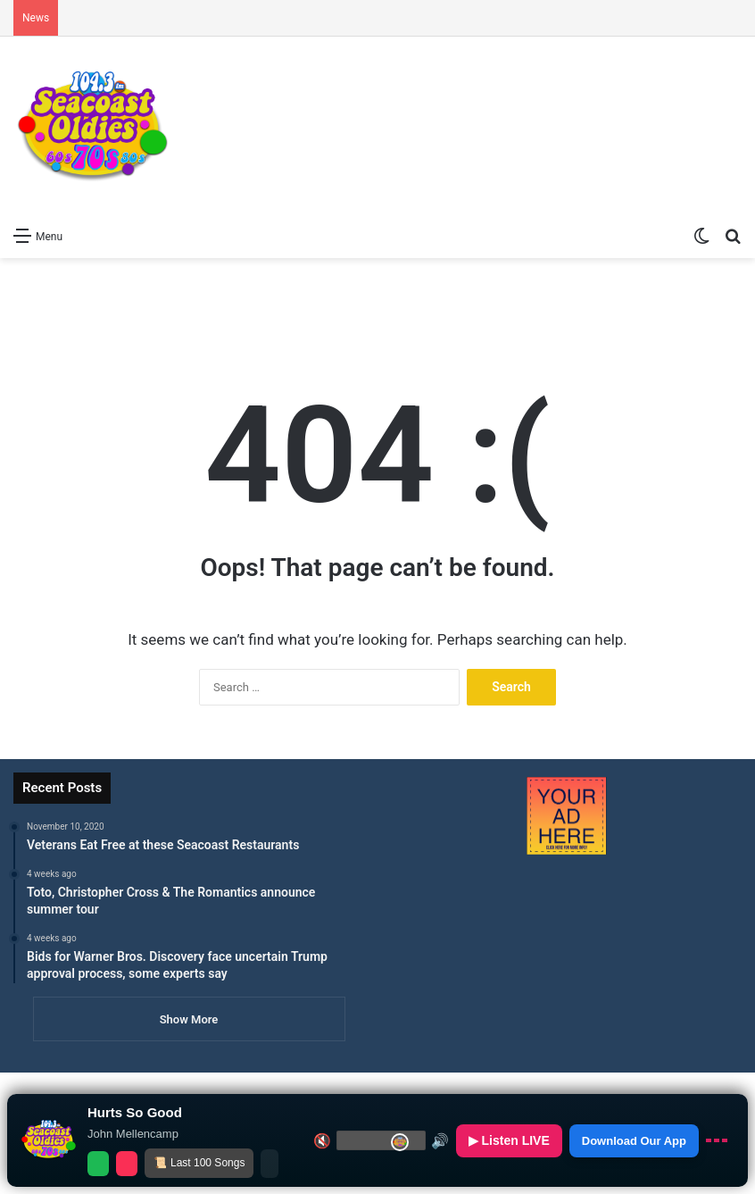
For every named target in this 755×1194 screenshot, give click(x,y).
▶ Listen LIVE (509, 1140)
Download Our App (634, 1141)
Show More (189, 1019)
